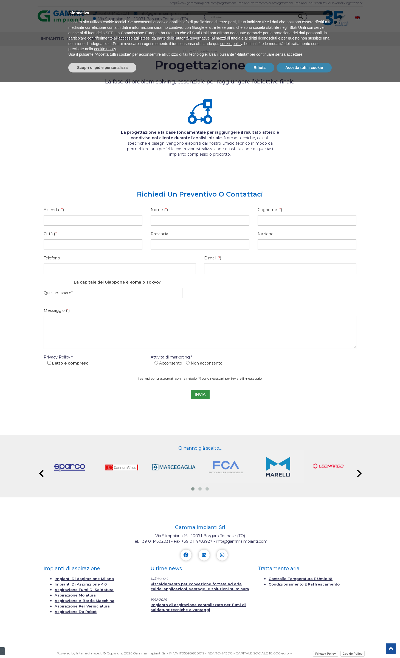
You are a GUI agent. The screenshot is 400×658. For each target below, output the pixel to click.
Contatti (220, 38)
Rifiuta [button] (260, 643)
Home (187, 51)
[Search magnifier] (301, 16)
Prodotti (165, 38)
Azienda (193, 38)
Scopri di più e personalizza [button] (102, 643)
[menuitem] (357, 17)
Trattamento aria (124, 38)
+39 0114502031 (155, 541)
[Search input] (253, 16)
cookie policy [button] (231, 619)
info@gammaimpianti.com (241, 541)
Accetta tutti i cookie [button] (304, 643)
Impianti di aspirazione (68, 38)
